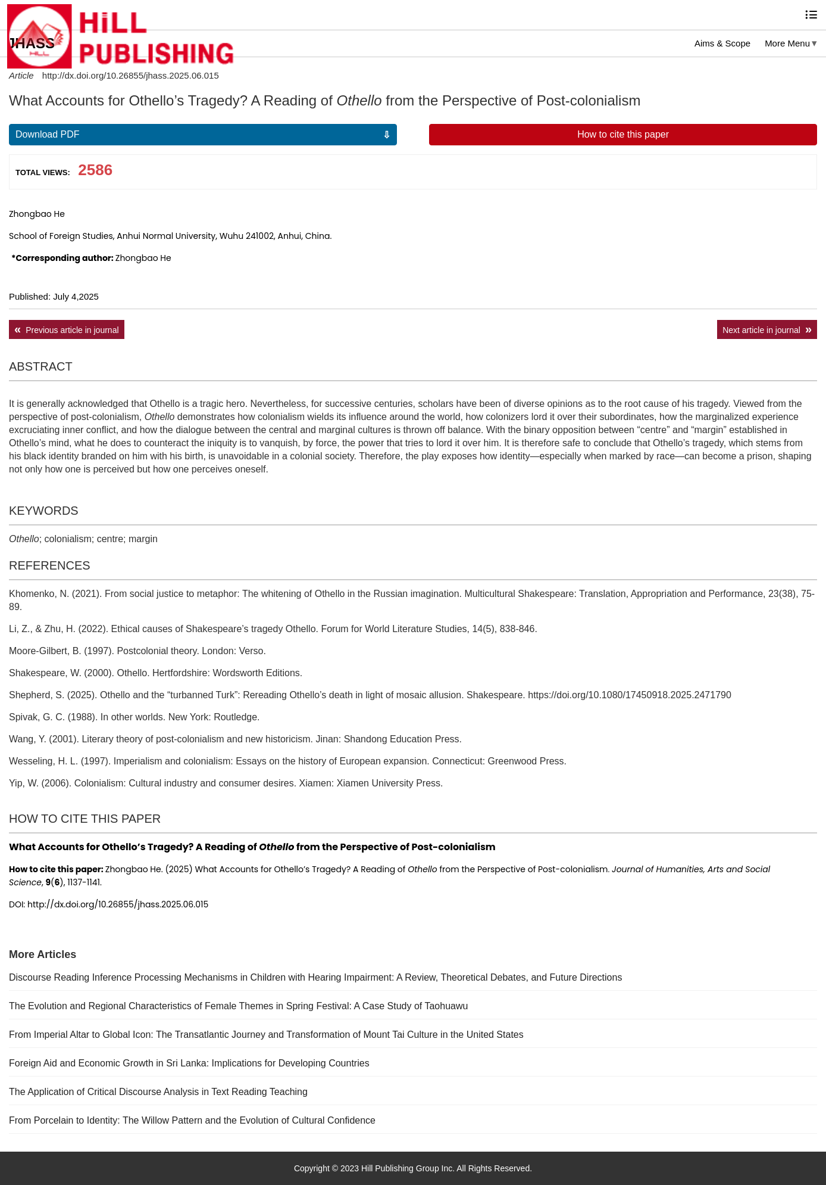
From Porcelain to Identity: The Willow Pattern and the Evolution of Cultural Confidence (192, 1120)
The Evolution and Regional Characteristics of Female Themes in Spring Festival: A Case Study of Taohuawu (238, 1006)
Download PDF (47, 134)
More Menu (787, 43)
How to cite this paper (623, 134)
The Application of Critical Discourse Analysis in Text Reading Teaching (158, 1092)
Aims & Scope (722, 43)
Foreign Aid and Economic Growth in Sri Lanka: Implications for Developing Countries (189, 1063)
